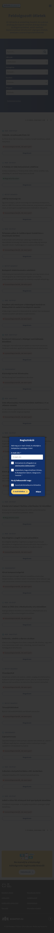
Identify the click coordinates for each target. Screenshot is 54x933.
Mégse (38, 491)
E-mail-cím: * (16, 453)
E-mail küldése (19, 491)
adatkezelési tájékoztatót (25, 465)
